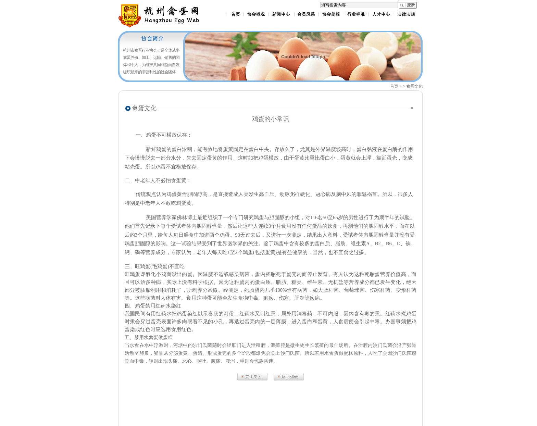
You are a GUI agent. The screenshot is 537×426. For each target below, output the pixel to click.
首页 (394, 86)
